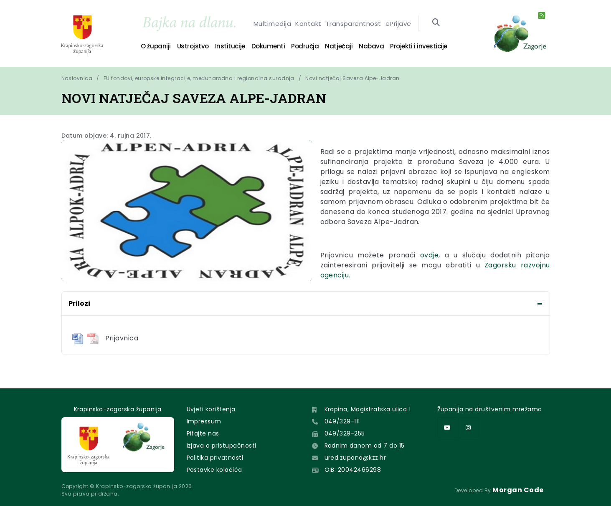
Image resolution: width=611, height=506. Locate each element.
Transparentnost (353, 23)
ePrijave (398, 23)
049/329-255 (345, 433)
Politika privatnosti (215, 457)
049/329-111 (342, 421)
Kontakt (308, 23)
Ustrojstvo (193, 46)
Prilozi (79, 303)
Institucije (230, 46)
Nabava (371, 46)
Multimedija (272, 23)
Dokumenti (268, 46)
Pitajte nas (203, 433)
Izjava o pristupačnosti (221, 445)
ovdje (429, 255)
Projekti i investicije (418, 46)
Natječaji (338, 46)
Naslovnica (77, 78)
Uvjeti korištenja (211, 409)
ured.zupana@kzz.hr (355, 457)
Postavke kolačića (214, 470)
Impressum (204, 421)
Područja (305, 46)
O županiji (155, 46)
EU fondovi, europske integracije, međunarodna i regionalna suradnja (199, 78)
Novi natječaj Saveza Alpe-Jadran (352, 78)
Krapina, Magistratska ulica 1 (368, 409)
